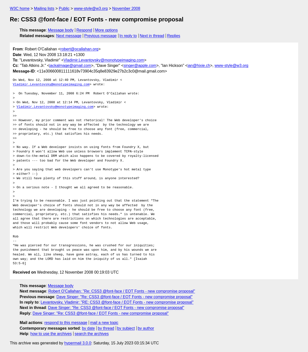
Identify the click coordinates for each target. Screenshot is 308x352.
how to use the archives (51, 334)
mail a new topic (104, 323)
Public (64, 8)
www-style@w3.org (91, 8)
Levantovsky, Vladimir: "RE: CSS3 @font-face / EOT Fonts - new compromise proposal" (117, 302)
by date (88, 328)
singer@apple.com (139, 65)
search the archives (92, 334)
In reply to (128, 36)
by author (146, 328)
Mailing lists (44, 8)
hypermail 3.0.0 (77, 343)
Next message (68, 36)
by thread (106, 328)
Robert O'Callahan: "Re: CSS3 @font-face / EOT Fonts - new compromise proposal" (121, 291)
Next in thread (152, 36)
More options (106, 30)
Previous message (100, 36)
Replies (173, 36)
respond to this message (65, 323)
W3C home (19, 8)
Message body (60, 30)
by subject (126, 328)
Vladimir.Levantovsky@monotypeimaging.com (104, 60)
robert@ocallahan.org (79, 49)
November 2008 (126, 8)
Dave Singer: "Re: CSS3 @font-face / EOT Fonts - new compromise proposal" (124, 297)
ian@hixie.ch (199, 65)
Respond (84, 30)
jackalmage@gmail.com (70, 65)
